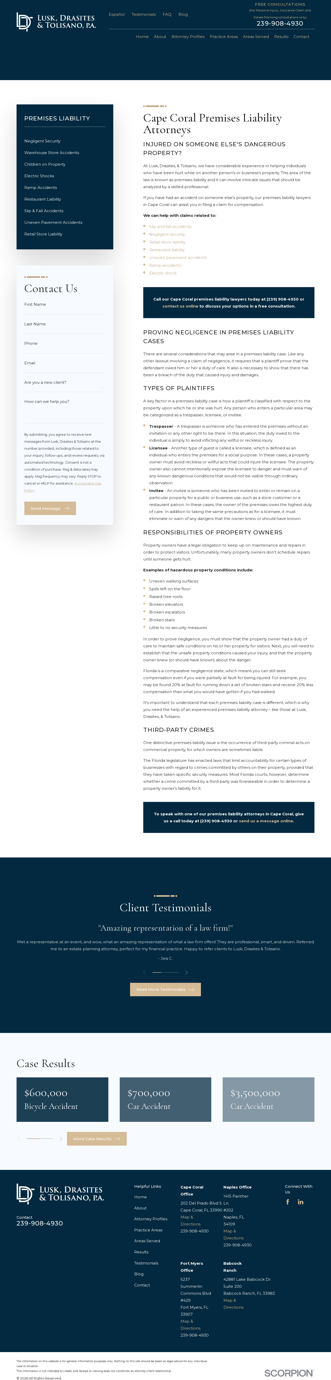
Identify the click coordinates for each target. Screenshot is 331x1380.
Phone (30, 343)
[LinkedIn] (300, 1202)
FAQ (167, 14)
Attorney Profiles (150, 1218)
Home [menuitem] (142, 36)
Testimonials (144, 14)
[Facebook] (287, 1202)
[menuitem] (65, 141)
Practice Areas (148, 1230)
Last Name (35, 324)
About (140, 1208)
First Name (35, 304)
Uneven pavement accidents (178, 257)
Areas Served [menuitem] (256, 36)
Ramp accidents (165, 265)
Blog (183, 14)
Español (117, 14)
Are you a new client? (45, 382)
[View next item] (186, 972)
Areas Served (147, 1240)
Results (141, 1251)
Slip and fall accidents (170, 226)
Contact (142, 1285)
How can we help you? (46, 401)
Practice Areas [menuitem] (224, 36)
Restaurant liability (167, 249)
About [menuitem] (160, 36)
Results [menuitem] (281, 36)
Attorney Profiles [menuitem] (188, 36)
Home (140, 1196)
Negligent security (167, 234)
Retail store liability (167, 242)
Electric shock (163, 273)
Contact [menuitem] (301, 36)
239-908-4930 (280, 23)
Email (29, 363)
